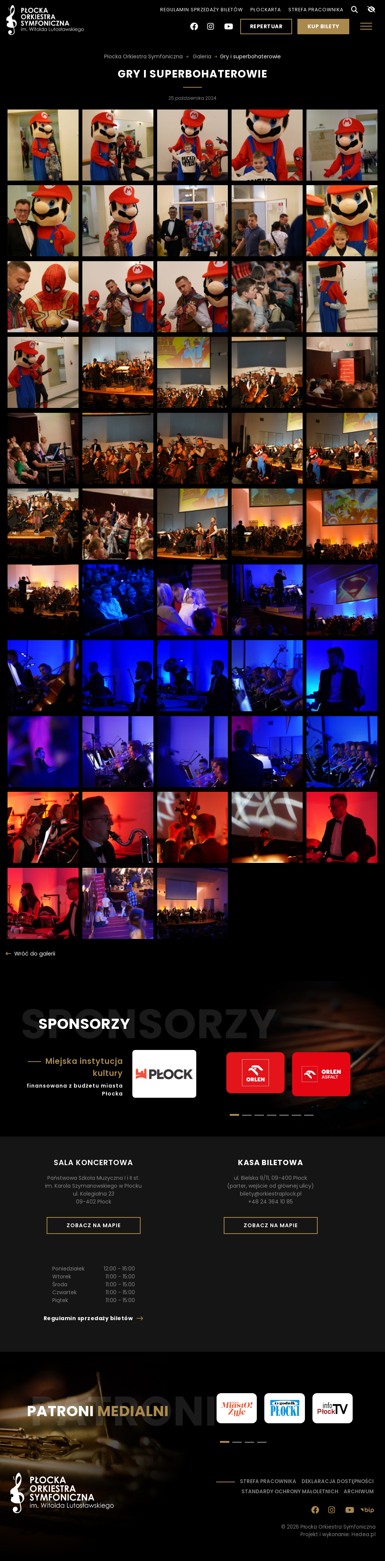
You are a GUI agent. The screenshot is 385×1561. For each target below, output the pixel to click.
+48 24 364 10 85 (270, 1201)
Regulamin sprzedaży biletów (201, 9)
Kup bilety (326, 28)
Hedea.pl (364, 1534)
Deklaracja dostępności (338, 1481)
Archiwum (359, 1491)
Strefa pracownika (315, 9)
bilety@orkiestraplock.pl (271, 1193)
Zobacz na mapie (96, 1227)
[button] (247, 1115)
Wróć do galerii (34, 953)
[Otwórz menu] (366, 26)
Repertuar (266, 26)
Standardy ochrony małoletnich (289, 1491)
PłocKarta (265, 9)
